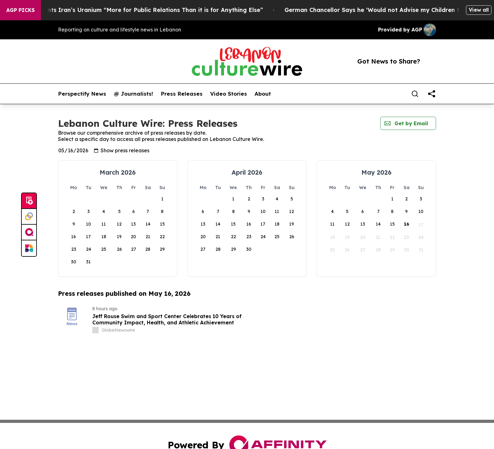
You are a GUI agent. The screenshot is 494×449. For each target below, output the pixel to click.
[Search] (414, 94)
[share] (431, 93)
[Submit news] (29, 201)
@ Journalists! (133, 94)
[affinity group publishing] (29, 232)
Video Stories (228, 94)
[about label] (95, 330)
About (263, 94)
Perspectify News (82, 94)
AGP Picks (20, 10)
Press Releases (182, 94)
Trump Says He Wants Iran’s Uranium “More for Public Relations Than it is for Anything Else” (143, 10)
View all (479, 10)
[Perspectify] (29, 217)
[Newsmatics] (29, 248)
